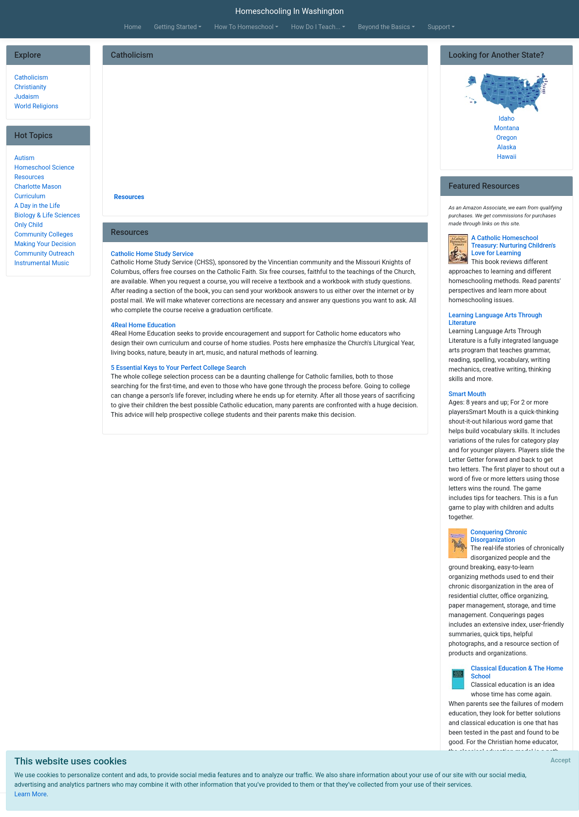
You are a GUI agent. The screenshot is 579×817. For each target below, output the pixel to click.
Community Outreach (44, 253)
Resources (129, 197)
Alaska (506, 147)
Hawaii (506, 156)
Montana (506, 128)
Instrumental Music (41, 263)
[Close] (561, 760)
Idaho (506, 118)
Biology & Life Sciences (47, 215)
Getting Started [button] (175, 27)
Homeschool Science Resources (44, 172)
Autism (24, 158)
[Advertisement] (265, 132)
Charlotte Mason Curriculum (37, 191)
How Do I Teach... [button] (315, 27)
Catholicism (31, 77)
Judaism (26, 96)
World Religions (36, 106)
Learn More (30, 794)
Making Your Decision (45, 244)
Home (132, 27)
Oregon (506, 137)
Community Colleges (43, 234)
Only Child (28, 225)
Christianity (30, 87)
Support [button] (439, 27)
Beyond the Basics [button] (384, 27)
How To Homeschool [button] (244, 27)
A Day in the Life (37, 205)
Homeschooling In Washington (289, 11)
